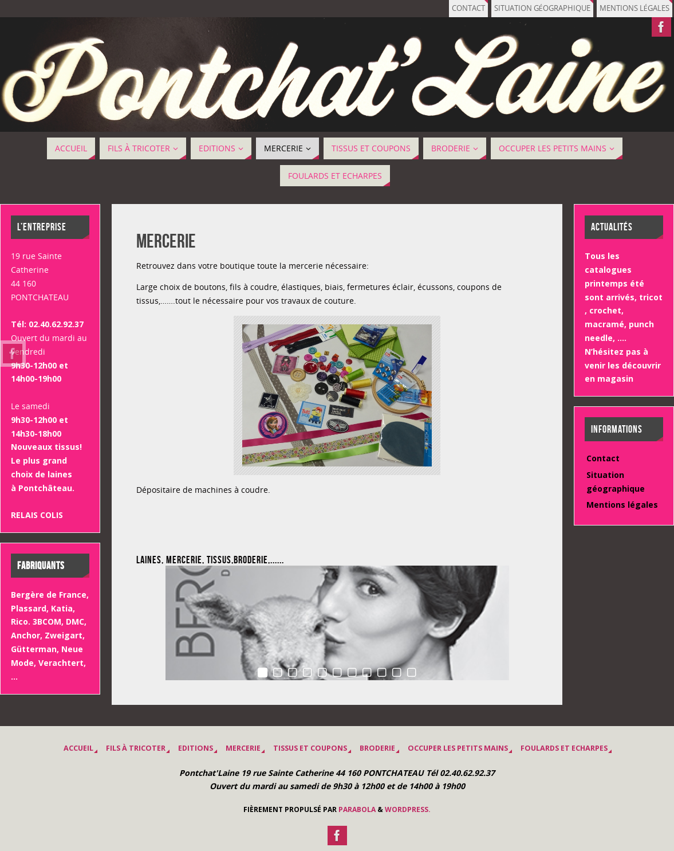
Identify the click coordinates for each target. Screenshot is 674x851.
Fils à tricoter (135, 748)
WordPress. (408, 809)
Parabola (357, 809)
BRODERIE (377, 748)
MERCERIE (243, 748)
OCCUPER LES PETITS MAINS (458, 748)
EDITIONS (195, 748)
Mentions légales (634, 8)
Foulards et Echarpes (564, 748)
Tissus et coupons (310, 748)
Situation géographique (542, 8)
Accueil (78, 748)
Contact (468, 8)
